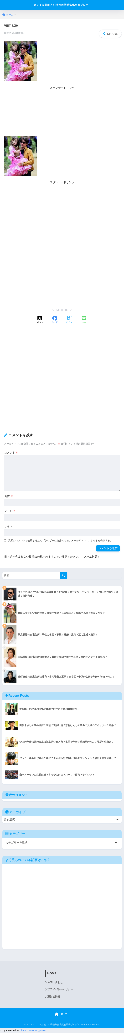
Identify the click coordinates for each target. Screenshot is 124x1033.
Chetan (23, 1030)
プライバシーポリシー (60, 989)
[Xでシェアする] (40, 320)
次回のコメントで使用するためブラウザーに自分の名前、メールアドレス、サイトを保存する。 (60, 540)
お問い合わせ (55, 982)
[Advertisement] (62, 113)
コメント (11, 452)
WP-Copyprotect (37, 1030)
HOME (62, 1014)
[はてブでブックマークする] (69, 320)
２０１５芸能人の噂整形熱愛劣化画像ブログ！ (62, 5)
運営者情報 (53, 997)
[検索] (63, 575)
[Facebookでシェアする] (55, 320)
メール (10, 511)
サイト (8, 526)
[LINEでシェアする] (84, 319)
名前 (8, 496)
